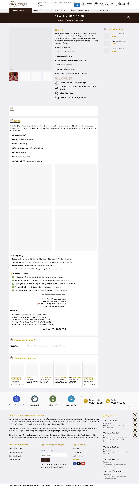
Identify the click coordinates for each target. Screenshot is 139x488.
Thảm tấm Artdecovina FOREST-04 (32, 382)
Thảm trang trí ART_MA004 (72, 382)
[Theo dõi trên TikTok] (79, 463)
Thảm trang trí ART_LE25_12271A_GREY (17, 383)
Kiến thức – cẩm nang (59, 10)
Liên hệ (86, 10)
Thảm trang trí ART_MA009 (44, 382)
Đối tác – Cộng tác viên (99, 10)
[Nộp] (77, 5)
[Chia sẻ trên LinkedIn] (70, 78)
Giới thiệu (46, 10)
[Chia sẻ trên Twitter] (60, 78)
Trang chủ (59, 20)
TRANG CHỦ (37, 10)
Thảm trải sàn (69, 20)
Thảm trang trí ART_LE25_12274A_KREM (89, 383)
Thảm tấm (79, 20)
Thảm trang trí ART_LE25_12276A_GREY (61, 382)
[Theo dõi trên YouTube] (83, 463)
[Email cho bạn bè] (63, 78)
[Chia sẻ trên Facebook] (56, 78)
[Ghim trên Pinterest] (66, 78)
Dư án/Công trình (76, 10)
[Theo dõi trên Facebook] (75, 463)
